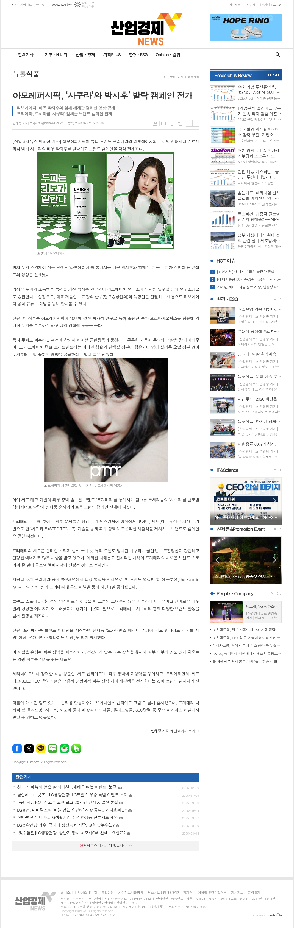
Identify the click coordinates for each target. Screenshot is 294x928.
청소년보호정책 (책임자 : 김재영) (170, 893)
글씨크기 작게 (195, 123)
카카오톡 (41, 748)
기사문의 (249, 4)
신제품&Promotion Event (240, 529)
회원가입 (264, 4)
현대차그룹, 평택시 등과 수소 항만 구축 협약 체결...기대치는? (247, 645)
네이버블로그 (52, 748)
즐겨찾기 (41, 4)
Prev (217, 500)
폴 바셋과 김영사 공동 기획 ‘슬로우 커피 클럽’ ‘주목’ (247, 661)
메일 (163, 123)
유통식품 (193, 77)
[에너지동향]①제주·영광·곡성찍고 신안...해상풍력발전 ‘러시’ (249, 279)
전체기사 (25, 54)
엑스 (29, 748)
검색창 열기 (276, 54)
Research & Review (232, 75)
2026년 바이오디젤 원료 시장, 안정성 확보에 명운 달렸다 (249, 287)
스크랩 (180, 123)
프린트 (171, 123)
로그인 (277, 4)
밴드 (76, 748)
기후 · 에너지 (56, 54)
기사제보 (234, 4)
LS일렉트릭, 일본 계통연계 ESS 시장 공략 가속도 (247, 629)
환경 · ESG (138, 54)
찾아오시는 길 (87, 893)
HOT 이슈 (226, 260)
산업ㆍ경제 (85, 54)
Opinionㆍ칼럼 (168, 54)
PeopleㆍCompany (235, 593)
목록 (155, 123)
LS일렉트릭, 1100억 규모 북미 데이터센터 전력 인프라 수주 (247, 637)
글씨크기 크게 (189, 123)
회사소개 (67, 893)
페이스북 (17, 748)
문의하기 (254, 893)
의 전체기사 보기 (173, 731)
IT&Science (227, 470)
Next (275, 500)
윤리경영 (107, 893)
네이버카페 (64, 748)
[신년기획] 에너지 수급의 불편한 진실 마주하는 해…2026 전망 (249, 271)
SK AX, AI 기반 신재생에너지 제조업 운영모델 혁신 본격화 (247, 653)
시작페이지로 (23, 4)
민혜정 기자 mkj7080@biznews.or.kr (37, 123)
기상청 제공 (88, 6)
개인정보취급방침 (130, 893)
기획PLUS (112, 54)
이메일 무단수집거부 (212, 893)
